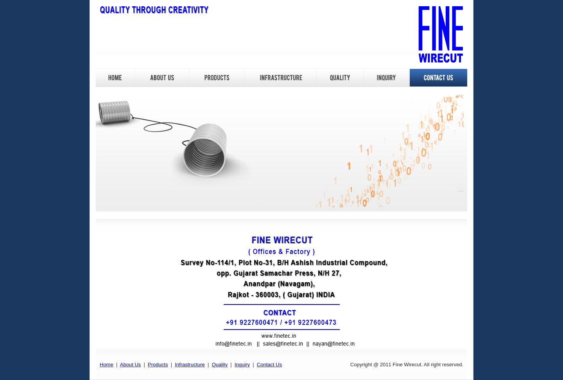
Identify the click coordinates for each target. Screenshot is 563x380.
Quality (220, 364)
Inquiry (242, 364)
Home (106, 364)
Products (158, 364)
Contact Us (269, 364)
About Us (130, 364)
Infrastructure (190, 364)
